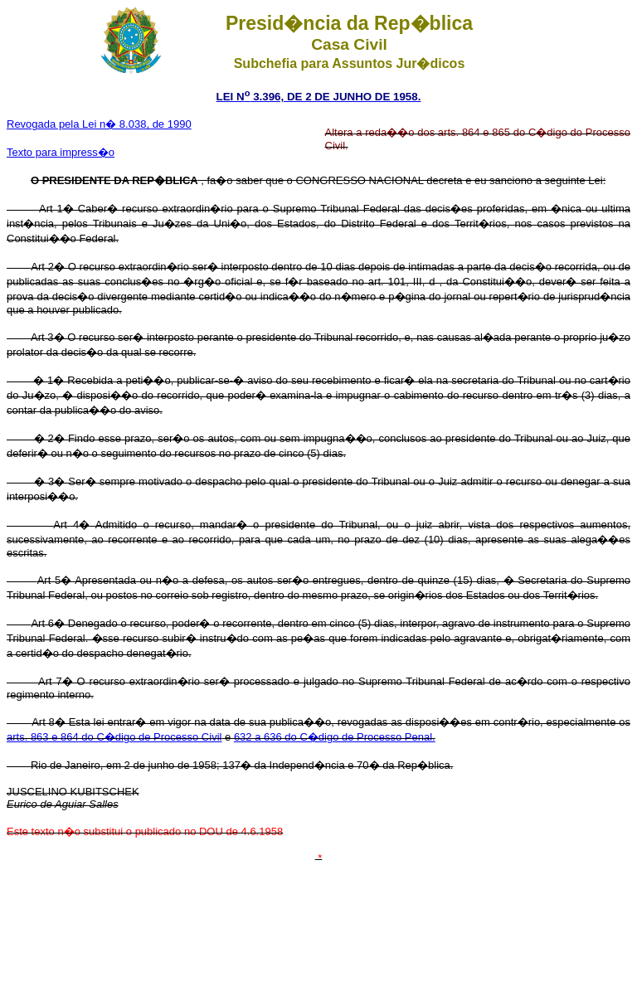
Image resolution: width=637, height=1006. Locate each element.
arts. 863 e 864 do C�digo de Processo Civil (114, 737)
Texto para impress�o (60, 152)
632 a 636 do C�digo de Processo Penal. (334, 737)
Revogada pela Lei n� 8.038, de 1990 (99, 124)
